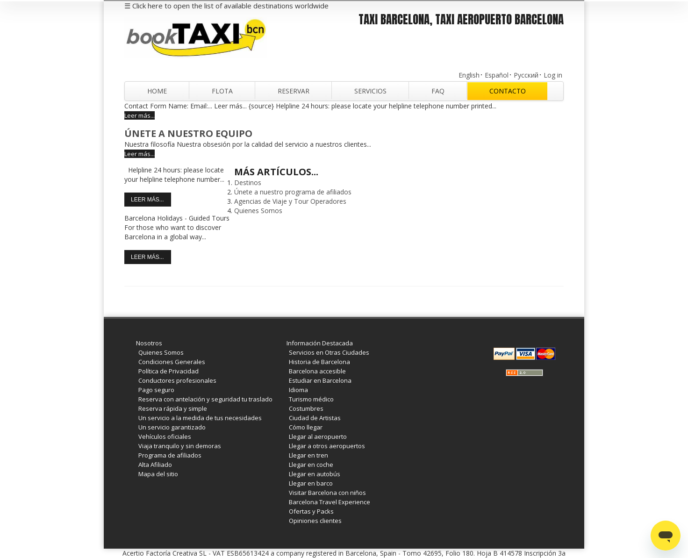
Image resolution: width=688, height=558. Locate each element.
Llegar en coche (311, 464)
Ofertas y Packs (311, 511)
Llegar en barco (311, 483)
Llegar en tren (308, 455)
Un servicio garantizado (172, 427)
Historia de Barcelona (319, 362)
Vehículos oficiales (164, 436)
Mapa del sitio (158, 474)
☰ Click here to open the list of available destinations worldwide (226, 5)
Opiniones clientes (315, 520)
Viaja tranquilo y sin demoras (179, 446)
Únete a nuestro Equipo (188, 133)
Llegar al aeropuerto (318, 436)
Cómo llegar (305, 427)
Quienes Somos (258, 210)
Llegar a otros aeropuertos (327, 446)
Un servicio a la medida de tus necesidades (200, 418)
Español (497, 75)
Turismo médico (311, 399)
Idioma (298, 390)
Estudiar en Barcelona (320, 380)
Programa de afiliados (169, 455)
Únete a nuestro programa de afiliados (292, 191)
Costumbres (306, 408)
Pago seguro (156, 390)
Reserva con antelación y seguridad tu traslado (205, 399)
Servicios (370, 90)
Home (157, 90)
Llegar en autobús (314, 474)
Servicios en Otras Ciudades (329, 352)
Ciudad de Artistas (315, 418)
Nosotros (149, 343)
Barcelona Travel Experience (329, 502)
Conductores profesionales (177, 380)
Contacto (507, 90)
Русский (526, 75)
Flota (222, 90)
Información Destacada (320, 343)
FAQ (437, 90)
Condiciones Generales (171, 362)
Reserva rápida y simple (172, 408)
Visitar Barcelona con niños (327, 492)
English (469, 75)
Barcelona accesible (317, 371)
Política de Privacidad (168, 371)
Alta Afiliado (155, 464)
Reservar (293, 90)
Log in (553, 75)
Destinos (247, 182)
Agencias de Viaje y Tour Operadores (290, 201)
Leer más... (139, 115)
